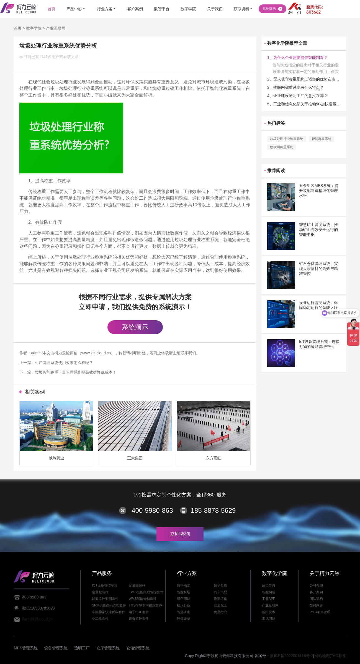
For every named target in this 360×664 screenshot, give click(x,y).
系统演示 (135, 327)
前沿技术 (268, 612)
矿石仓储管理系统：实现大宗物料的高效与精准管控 (318, 268)
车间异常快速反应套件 (108, 612)
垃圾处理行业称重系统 (286, 139)
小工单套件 (100, 619)
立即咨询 (180, 534)
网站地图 (322, 655)
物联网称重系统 (281, 147)
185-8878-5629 (213, 510)
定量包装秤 (100, 592)
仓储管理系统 (138, 648)
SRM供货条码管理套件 (109, 605)
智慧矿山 (183, 612)
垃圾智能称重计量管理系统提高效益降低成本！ (75, 372)
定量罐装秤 (137, 585)
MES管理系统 (26, 648)
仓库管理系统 (108, 648)
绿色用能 (183, 599)
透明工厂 (82, 648)
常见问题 (268, 619)
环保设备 (183, 619)
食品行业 (220, 612)
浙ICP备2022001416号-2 (291, 655)
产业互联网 (55, 28)
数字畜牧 (220, 585)
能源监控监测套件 (105, 599)
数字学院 (34, 28)
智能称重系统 (321, 139)
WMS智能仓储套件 (143, 599)
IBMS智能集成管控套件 (146, 592)
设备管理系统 (56, 648)
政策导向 (268, 585)
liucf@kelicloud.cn (37, 619)
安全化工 (220, 605)
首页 (18, 28)
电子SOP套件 (139, 612)
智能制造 (268, 592)
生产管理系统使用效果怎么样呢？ (64, 362)
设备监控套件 (139, 619)
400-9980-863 (152, 510)
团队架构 (316, 599)
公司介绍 (316, 585)
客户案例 (316, 592)
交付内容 (316, 605)
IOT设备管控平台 (104, 585)
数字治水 (183, 585)
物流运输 (220, 599)
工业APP (268, 599)
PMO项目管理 (320, 612)
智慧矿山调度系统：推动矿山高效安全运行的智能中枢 (318, 229)
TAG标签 (338, 655)
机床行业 (183, 605)
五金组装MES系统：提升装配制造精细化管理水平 (318, 190)
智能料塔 (183, 592)
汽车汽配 (220, 592)
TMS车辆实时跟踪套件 (145, 605)
